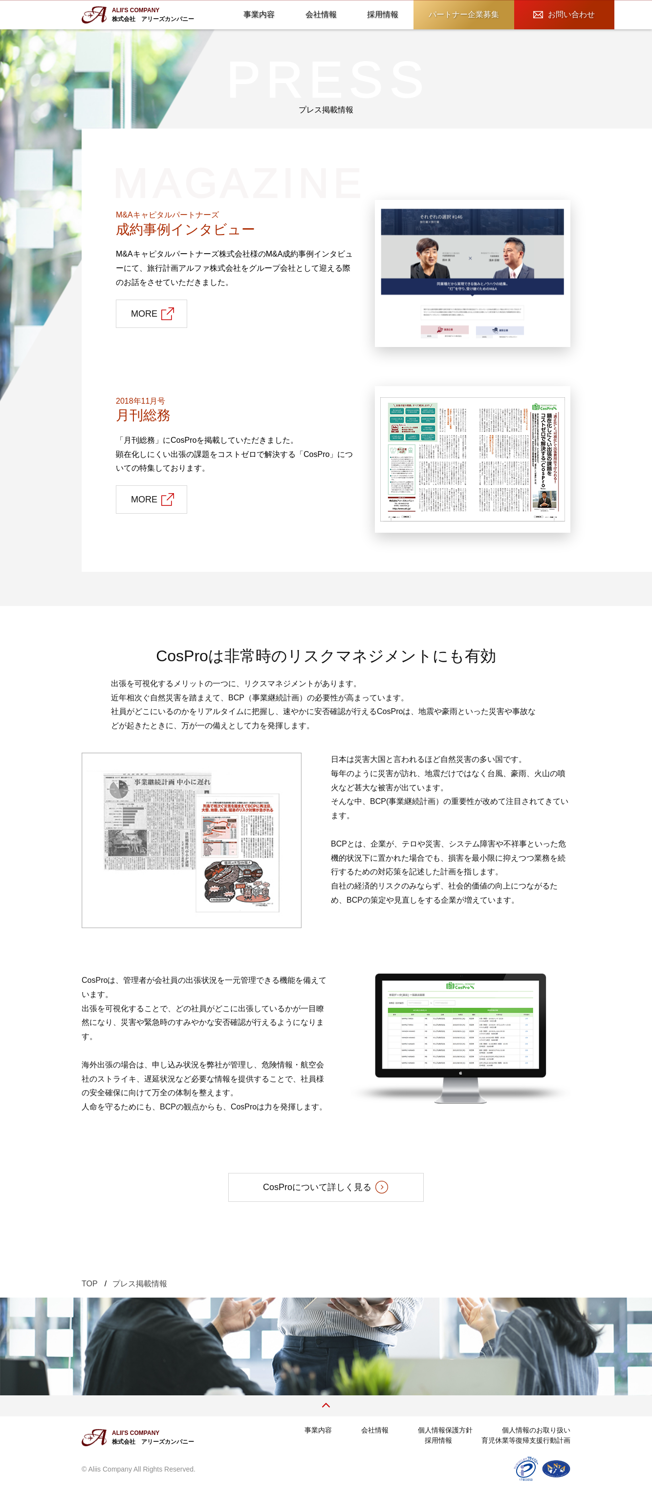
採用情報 (382, 14)
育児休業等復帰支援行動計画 (525, 1440)
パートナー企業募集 (464, 14)
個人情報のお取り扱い (536, 1430)
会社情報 (321, 14)
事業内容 (259, 14)
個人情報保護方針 (445, 1430)
